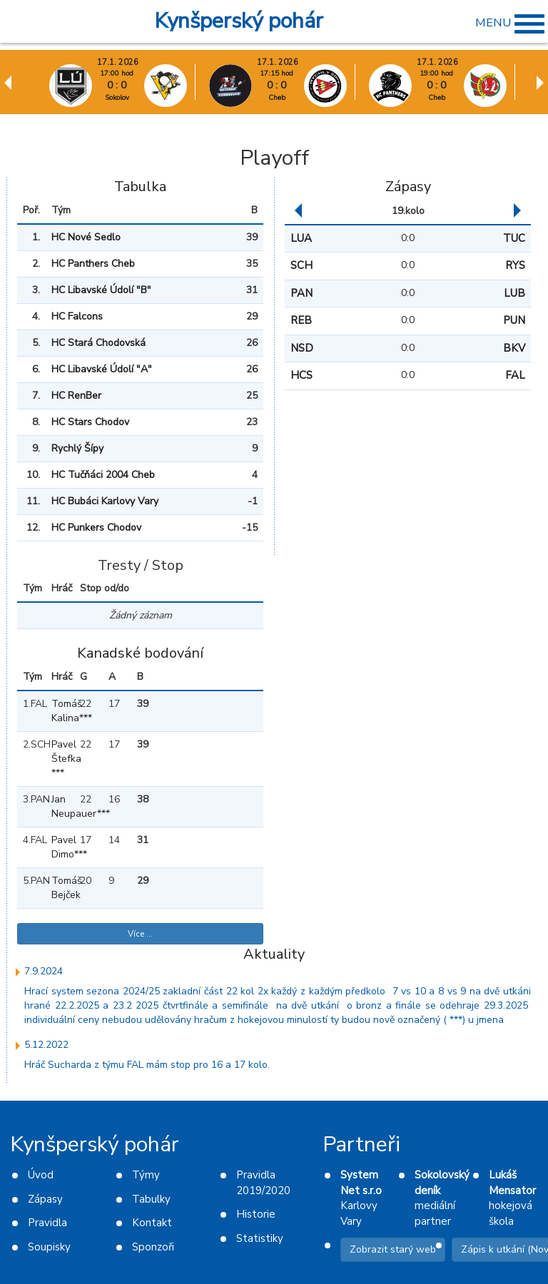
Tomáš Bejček (59, 888)
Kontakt (152, 1223)
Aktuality (274, 954)
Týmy (146, 1175)
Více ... (140, 933)
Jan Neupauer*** (59, 806)
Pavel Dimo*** (59, 847)
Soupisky (49, 1247)
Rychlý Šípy (77, 448)
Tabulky (151, 1199)
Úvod (41, 1175)
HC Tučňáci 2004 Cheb (103, 475)
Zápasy (408, 186)
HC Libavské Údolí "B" (101, 290)
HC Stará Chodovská (98, 343)
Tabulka (140, 186)
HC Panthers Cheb (93, 263)
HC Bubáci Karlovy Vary (104, 501)
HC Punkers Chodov (96, 527)
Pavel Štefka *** (59, 759)
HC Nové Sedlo (86, 237)
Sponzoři (153, 1247)
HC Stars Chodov (90, 422)
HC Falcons (77, 316)
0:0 (408, 238)
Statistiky (259, 1238)
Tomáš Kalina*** (59, 711)
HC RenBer (76, 395)
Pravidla (47, 1223)
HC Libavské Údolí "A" (101, 369)
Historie (255, 1214)
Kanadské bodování (140, 653)
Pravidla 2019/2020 (263, 1182)
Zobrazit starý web (393, 1249)
